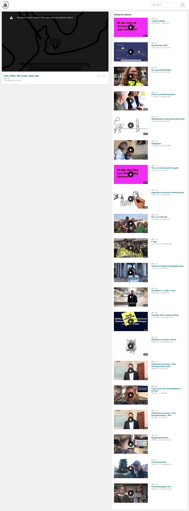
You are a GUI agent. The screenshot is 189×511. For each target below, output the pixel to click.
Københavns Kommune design (163, 340)
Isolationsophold (158, 21)
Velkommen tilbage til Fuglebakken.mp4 (167, 266)
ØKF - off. (7, 78)
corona (18, 80)
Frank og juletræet (158, 462)
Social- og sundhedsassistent (163, 94)
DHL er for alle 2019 (159, 217)
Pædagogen (156, 143)
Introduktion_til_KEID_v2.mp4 (163, 291)
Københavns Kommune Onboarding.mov (167, 192)
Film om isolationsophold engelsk (165, 168)
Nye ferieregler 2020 (159, 45)
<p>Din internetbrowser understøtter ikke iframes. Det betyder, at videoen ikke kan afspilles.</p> (55, 42)
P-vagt (154, 241)
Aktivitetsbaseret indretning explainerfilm (168, 119)
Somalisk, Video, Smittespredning (165, 315)
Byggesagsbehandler (160, 438)
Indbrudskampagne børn (161, 487)
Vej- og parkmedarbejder (161, 70)
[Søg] (182, 5)
